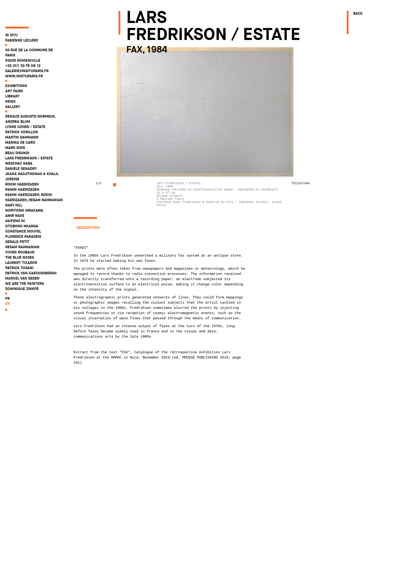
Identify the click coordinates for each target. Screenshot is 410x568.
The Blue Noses (19, 238)
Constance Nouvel (23, 212)
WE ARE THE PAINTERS (24, 264)
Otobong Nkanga (21, 207)
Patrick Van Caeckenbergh (30, 254)
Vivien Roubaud (20, 233)
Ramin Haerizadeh (22, 170)
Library (12, 77)
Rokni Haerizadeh (22, 165)
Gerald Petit (17, 223)
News (10, 82)
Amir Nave (14, 196)
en (7, 284)
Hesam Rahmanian (22, 228)
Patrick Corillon (21, 113)
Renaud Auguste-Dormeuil (30, 97)
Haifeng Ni (15, 202)
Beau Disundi (17, 134)
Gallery (12, 87)
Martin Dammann (21, 118)
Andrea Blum (17, 102)
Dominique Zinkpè (22, 270)
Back (358, 13)
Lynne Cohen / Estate (25, 108)
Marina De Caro (20, 123)
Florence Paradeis (23, 217)
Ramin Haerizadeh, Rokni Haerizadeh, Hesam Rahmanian (34, 178)
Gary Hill (13, 186)
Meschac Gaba (18, 144)
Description (88, 227)
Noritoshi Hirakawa (24, 191)
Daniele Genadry (21, 149)
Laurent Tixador (21, 243)
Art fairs (14, 72)
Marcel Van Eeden (22, 259)
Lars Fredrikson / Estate (29, 139)
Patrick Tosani (19, 249)
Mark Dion (15, 128)
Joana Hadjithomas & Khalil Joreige (31, 158)
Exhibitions (16, 67)
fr (7, 279)
